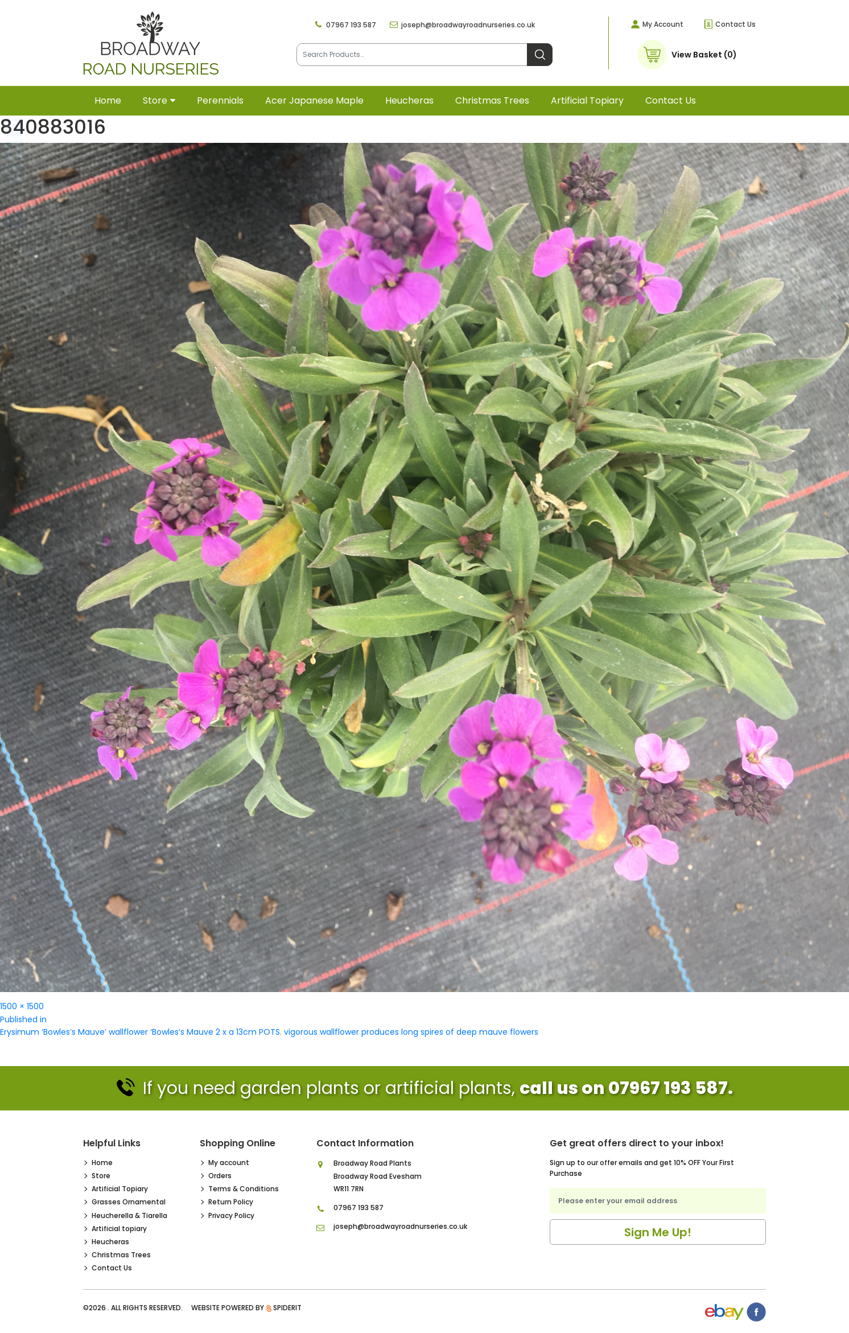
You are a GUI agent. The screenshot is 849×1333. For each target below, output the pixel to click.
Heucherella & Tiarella (129, 1215)
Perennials (220, 100)
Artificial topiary (587, 100)
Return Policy (230, 1202)
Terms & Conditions (243, 1189)
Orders (220, 1175)
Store (155, 100)
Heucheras (409, 100)
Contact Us (735, 24)
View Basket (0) (704, 54)
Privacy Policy (231, 1215)
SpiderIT (287, 1308)
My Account (662, 24)
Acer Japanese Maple (314, 100)
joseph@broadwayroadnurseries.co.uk (468, 25)
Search (540, 54)
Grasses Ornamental (129, 1202)
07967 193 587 (351, 25)
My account (228, 1162)
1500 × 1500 (22, 1006)
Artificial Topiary (120, 1189)
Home (107, 100)
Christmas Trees (492, 100)
